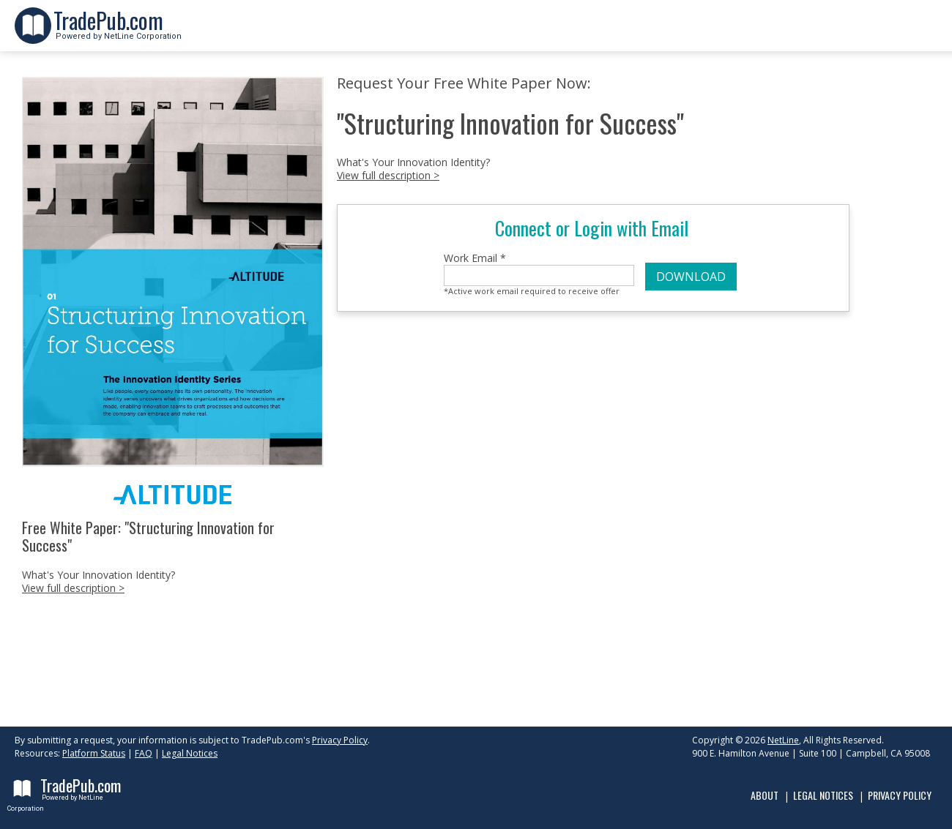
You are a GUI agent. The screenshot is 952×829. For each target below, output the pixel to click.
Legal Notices (189, 753)
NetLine (783, 740)
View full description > (73, 588)
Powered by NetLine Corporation (117, 32)
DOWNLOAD (691, 277)
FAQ (143, 753)
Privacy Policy (340, 740)
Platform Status (93, 753)
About (764, 795)
